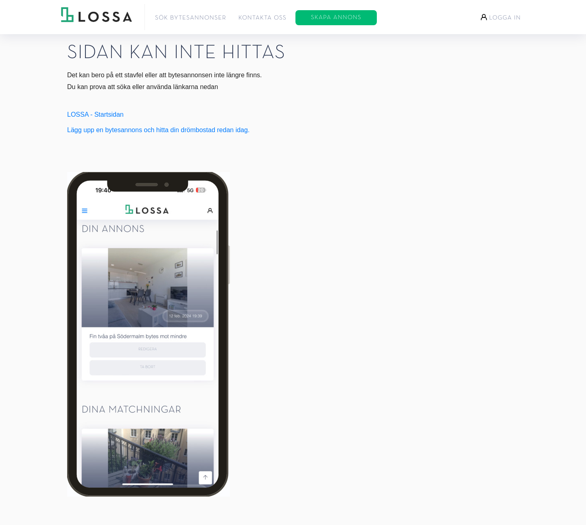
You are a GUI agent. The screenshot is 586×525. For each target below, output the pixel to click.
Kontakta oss (262, 18)
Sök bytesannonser (190, 18)
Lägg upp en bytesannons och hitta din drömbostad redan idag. (158, 129)
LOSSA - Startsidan (95, 114)
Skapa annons (336, 17)
